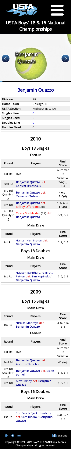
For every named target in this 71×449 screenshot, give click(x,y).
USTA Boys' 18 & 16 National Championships (35, 26)
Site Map (59, 435)
